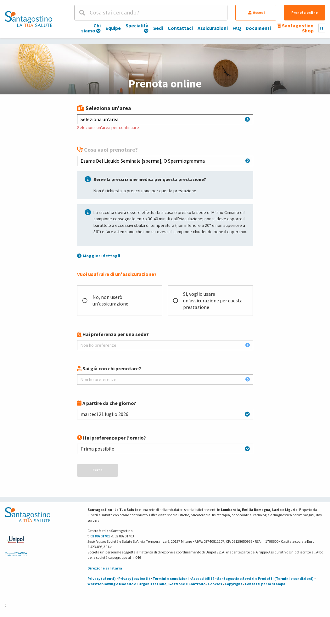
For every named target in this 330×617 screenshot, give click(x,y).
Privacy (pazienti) (134, 578)
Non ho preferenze (165, 345)
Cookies (215, 583)
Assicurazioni (213, 28)
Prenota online (304, 12)
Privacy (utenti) (101, 578)
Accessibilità (203, 578)
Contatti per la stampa (265, 583)
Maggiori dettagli (98, 256)
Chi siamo (91, 28)
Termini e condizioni (171, 578)
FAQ (236, 28)
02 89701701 (100, 536)
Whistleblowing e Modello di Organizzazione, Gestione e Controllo (146, 583)
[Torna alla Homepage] (28, 19)
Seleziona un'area (165, 119)
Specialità (137, 27)
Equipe (113, 28)
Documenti (258, 28)
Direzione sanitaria (104, 568)
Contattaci (180, 28)
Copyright (233, 583)
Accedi (256, 12)
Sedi (158, 28)
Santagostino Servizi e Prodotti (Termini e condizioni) (265, 578)
